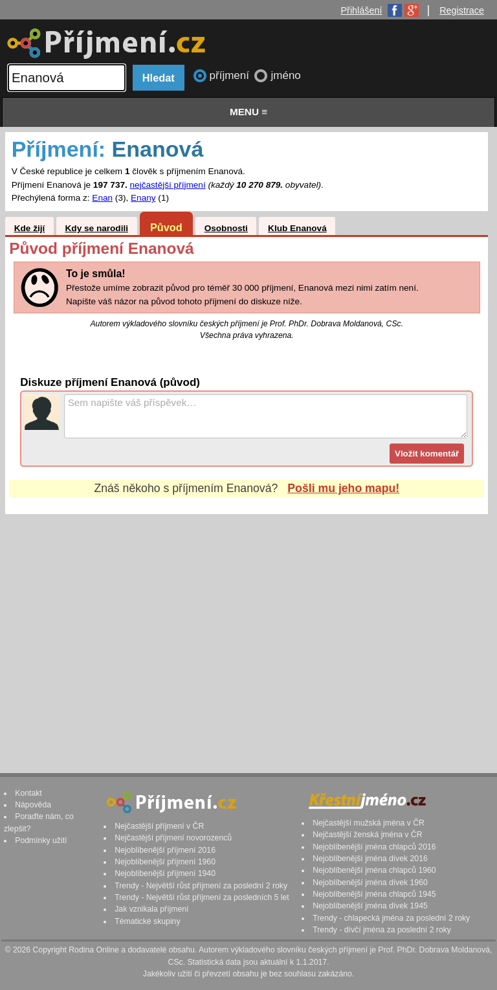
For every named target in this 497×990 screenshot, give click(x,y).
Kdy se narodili (96, 228)
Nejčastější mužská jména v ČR (369, 822)
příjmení (231, 75)
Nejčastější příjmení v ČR (159, 826)
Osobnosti (226, 228)
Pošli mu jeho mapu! (343, 488)
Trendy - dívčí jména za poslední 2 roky (382, 929)
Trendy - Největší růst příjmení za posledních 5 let (202, 897)
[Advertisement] (246, 631)
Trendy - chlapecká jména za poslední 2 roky (391, 918)
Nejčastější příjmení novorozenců (173, 837)
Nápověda (33, 804)
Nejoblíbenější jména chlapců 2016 (374, 846)
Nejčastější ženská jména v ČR (367, 834)
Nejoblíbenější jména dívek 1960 (370, 882)
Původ (166, 227)
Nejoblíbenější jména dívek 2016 (370, 858)
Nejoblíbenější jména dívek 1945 (370, 905)
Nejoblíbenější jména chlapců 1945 (374, 894)
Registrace (461, 10)
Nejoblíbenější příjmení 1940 (165, 873)
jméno (285, 75)
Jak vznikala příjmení (151, 909)
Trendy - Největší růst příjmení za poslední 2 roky (201, 885)
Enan (102, 198)
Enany (143, 198)
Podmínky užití (41, 840)
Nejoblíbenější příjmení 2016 (165, 850)
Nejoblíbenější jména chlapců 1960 (374, 870)
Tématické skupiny (147, 921)
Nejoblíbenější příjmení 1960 (165, 861)
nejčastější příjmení (168, 185)
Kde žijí (29, 228)
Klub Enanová (297, 228)
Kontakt (28, 793)
